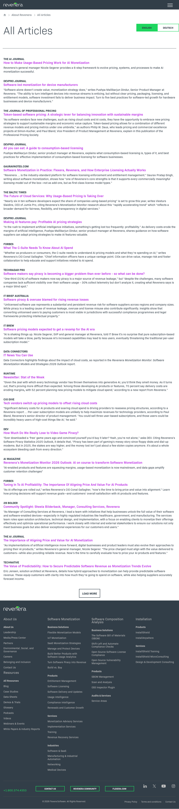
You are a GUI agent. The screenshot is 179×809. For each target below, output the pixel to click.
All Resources (11, 680)
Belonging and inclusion (17, 662)
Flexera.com (119, 788)
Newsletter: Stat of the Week (23, 377)
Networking (54, 764)
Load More (89, 593)
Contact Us (9, 667)
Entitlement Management (62, 681)
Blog (6, 686)
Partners (8, 643)
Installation (144, 619)
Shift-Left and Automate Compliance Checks (105, 645)
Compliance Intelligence (61, 702)
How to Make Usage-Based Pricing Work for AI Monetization (46, 62)
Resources (11, 672)
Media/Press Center (14, 637)
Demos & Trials (11, 702)
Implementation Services (62, 726)
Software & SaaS (57, 751)
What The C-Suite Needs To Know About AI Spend (38, 247)
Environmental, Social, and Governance (18, 649)
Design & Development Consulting (155, 662)
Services (52, 716)
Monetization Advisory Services (65, 721)
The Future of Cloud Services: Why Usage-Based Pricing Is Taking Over (53, 196)
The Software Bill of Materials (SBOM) (108, 637)
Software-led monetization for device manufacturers (40, 84)
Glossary (8, 707)
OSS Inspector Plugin (103, 687)
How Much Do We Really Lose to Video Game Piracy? (40, 432)
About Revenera (22, 15)
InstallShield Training (147, 651)
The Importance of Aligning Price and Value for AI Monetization (48, 540)
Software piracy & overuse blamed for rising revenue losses (46, 299)
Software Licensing (58, 686)
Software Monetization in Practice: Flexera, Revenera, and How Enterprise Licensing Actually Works (74, 170)
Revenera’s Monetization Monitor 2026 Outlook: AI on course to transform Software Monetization (72, 462)
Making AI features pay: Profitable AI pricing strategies (42, 222)
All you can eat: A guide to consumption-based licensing (43, 148)
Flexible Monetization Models (64, 632)
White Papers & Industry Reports (21, 729)
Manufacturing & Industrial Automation (63, 757)
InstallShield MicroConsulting (152, 656)
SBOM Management (103, 676)
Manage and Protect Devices (64, 648)
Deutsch (168, 27)
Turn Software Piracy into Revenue (67, 662)
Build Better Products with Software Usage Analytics (62, 655)
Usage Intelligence (58, 697)
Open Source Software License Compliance (109, 653)
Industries (53, 745)
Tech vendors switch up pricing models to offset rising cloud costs (50, 403)
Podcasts (8, 713)
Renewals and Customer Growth (66, 707)
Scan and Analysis (102, 682)
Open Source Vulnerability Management (106, 661)
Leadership (9, 632)
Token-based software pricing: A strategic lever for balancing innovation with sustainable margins (73, 114)
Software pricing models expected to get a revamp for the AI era (49, 329)
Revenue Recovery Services (63, 737)
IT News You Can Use (18, 355)
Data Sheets (10, 696)
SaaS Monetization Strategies (64, 643)
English (147, 27)
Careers (7, 656)
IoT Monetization (57, 638)
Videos (7, 718)
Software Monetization (64, 619)
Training (52, 732)
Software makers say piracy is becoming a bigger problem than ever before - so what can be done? (74, 273)
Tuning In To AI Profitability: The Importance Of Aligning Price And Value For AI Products (65, 484)
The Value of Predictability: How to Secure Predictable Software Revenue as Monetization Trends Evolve (77, 566)
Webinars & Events (13, 723)
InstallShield (143, 632)
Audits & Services (101, 695)
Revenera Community (84, 788)
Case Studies (10, 691)
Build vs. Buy (55, 667)
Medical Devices (57, 769)
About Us (10, 619)
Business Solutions (58, 627)
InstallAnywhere (145, 638)
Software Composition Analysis (107, 620)
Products (53, 675)
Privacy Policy (130, 801)
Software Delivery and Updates (65, 691)
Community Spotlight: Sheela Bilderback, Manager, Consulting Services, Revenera (61, 506)
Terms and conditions (151, 801)
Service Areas (99, 700)
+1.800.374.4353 (15, 790)
